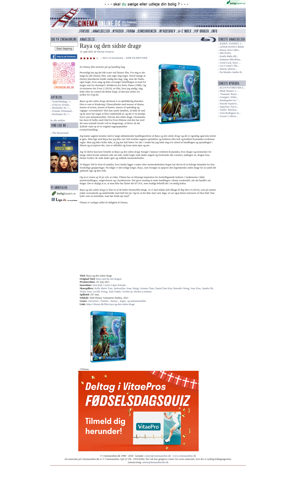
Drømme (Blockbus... (231, 59)
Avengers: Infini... (229, 97)
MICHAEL (225, 53)
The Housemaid (60, 133)
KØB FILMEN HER (136, 58)
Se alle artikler (57, 120)
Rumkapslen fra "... (230, 100)
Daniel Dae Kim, (164, 288)
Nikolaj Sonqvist (105, 51)
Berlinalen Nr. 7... (61, 107)
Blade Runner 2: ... (229, 90)
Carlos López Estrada (115, 285)
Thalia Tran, (86, 291)
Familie (104, 301)
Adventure (93, 301)
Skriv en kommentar (112, 58)
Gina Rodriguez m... (230, 113)
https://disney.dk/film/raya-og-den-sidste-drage (110, 304)
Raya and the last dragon (109, 279)
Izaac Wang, (133, 288)
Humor (114, 301)
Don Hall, (98, 285)
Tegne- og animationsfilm (133, 301)
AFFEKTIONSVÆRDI (232, 46)
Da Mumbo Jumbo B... (231, 72)
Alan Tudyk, (115, 291)
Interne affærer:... (229, 69)
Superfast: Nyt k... (229, 106)
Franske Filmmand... (62, 111)
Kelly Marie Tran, (104, 288)
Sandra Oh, (208, 288)
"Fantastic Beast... (229, 94)
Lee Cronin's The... (229, 65)
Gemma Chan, (147, 288)
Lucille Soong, (101, 291)
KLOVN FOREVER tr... (232, 87)
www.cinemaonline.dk (184, 455)
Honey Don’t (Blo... (230, 50)
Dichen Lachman (143, 291)
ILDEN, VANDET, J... (231, 43)
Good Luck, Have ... (230, 62)
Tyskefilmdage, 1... (62, 101)
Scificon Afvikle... (61, 104)
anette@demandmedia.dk (155, 462)
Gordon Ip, (128, 291)
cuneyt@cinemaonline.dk (157, 455)
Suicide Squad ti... (229, 103)
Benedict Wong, (181, 288)
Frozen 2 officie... (229, 116)
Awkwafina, (120, 288)
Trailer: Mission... (229, 109)
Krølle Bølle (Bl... (229, 56)
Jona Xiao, (196, 288)
